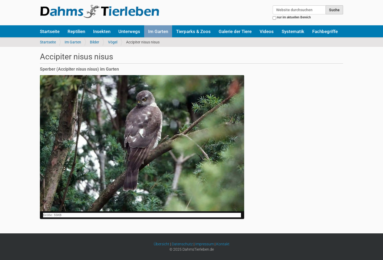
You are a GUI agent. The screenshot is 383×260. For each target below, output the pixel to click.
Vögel (112, 42)
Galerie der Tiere (235, 31)
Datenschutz (182, 244)
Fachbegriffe (325, 31)
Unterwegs (129, 31)
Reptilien (76, 31)
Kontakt (223, 244)
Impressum (204, 244)
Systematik (293, 31)
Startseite (50, 31)
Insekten (101, 31)
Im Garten (158, 31)
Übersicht (161, 244)
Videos (267, 31)
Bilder (94, 42)
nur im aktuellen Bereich (294, 17)
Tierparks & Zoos (193, 31)
